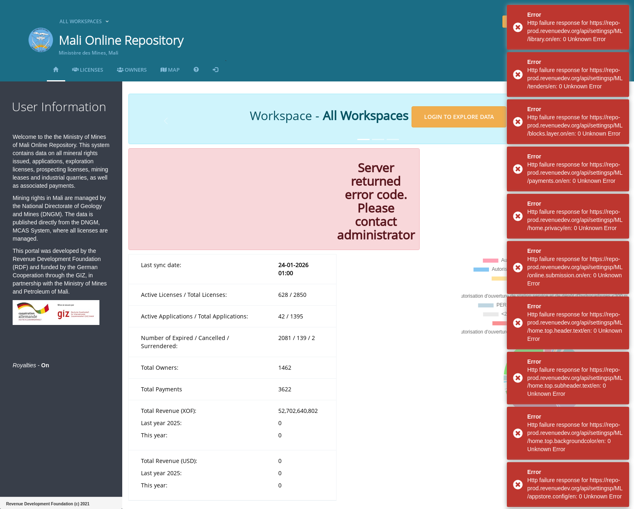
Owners (132, 69)
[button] (165, 121)
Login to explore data (459, 117)
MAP (170, 69)
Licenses (87, 69)
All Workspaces (80, 21)
